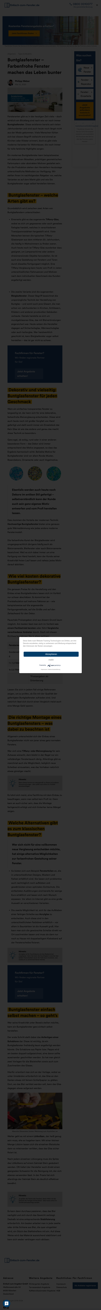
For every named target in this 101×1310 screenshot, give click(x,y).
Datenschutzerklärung (54, 669)
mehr (51, 659)
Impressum (44, 669)
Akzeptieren (51, 654)
